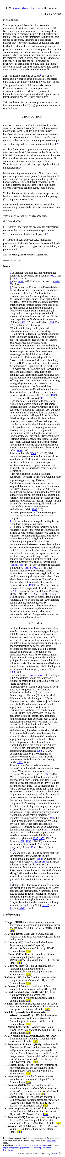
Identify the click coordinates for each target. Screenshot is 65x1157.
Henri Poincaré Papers (38, 1145)
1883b (14, 564)
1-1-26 (41, 594)
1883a (28, 567)
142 (14, 850)
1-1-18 (20, 550)
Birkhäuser (51, 1140)
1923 (20, 762)
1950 (20, 564)
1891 (46, 829)
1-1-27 (51, 594)
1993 (39, 750)
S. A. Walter (19, 1145)
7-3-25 (15, 591)
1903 (45, 774)
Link (12, 930)
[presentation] (31, 105)
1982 (51, 275)
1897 (35, 838)
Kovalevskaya (35, 675)
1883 (20, 281)
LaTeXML (56, 1153)
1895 (31, 585)
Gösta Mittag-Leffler (27, 8)
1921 (56, 281)
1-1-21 (22, 908)
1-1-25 (32, 594)
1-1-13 (15, 278)
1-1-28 (45, 905)
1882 (22, 322)
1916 (51, 322)
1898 (22, 841)
